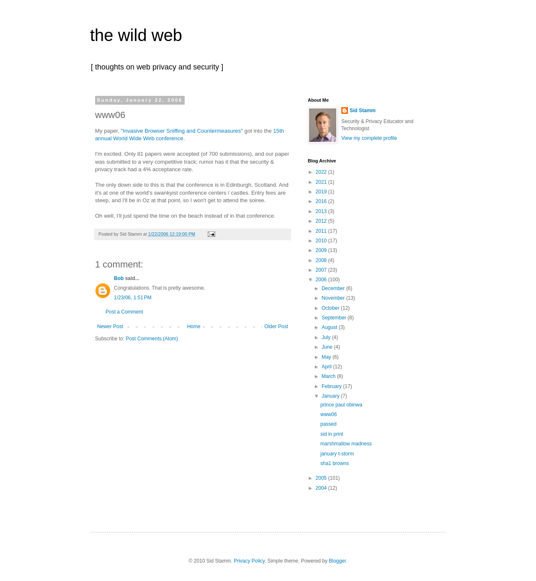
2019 (322, 192)
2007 (322, 270)
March (329, 376)
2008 (322, 260)
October (331, 308)
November (334, 298)
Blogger (337, 561)
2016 (322, 201)
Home (194, 326)
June (328, 347)
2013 (322, 211)
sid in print (331, 434)
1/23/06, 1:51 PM (133, 298)
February (332, 386)
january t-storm (337, 454)
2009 (322, 250)
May (327, 357)
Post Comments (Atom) (152, 339)
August (330, 327)
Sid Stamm (363, 110)
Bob (119, 278)
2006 (322, 280)
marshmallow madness (346, 444)
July (327, 337)
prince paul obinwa (341, 405)
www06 (328, 414)
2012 (322, 221)
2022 (322, 172)
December (334, 288)
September (335, 318)
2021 (322, 182)
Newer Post (110, 326)
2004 (322, 488)
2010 (322, 241)
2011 (322, 231)
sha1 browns (334, 463)
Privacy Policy (249, 561)
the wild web (136, 35)
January (331, 396)
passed (328, 424)
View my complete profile (369, 138)
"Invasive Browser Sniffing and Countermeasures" (182, 131)
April (327, 367)
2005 (322, 478)
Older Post (276, 326)
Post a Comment (124, 312)
